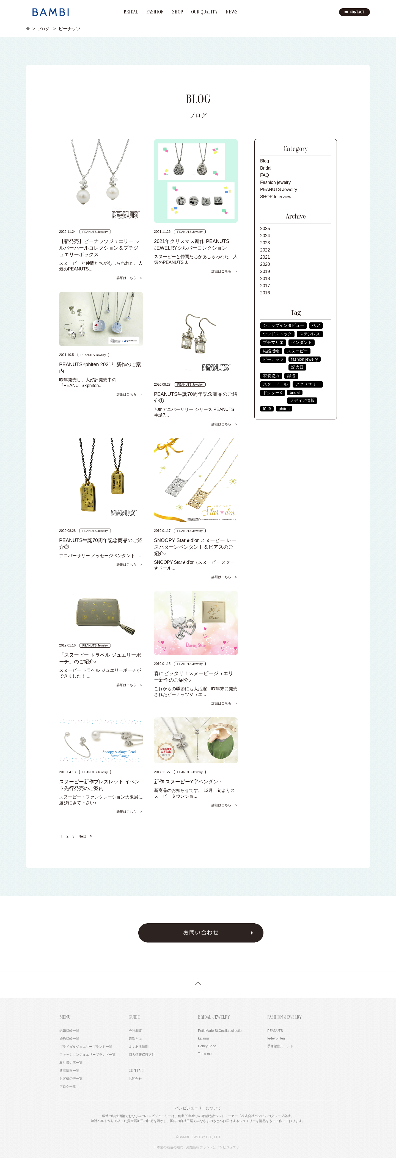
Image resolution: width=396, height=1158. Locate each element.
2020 (265, 264)
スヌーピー (297, 351)
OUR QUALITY (204, 12)
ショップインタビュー (283, 325)
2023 (265, 243)
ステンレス (309, 334)
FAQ (264, 175)
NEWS (232, 12)
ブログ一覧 (67, 1086)
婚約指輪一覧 (69, 1039)
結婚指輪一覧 (69, 1031)
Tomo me (204, 1054)
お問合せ (135, 1078)
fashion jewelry (304, 359)
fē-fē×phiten (276, 1038)
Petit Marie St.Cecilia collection (220, 1031)
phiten (284, 409)
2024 (265, 235)
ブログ (43, 29)
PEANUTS (275, 1031)
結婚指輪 (271, 351)
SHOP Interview (276, 196)
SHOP (177, 12)
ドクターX (272, 393)
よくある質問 (138, 1047)
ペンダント (301, 342)
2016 (265, 293)
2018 (265, 278)
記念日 (297, 367)
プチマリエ (273, 342)
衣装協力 (271, 376)
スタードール (275, 384)
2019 (265, 271)
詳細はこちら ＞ (130, 278)
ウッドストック (277, 334)
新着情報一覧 (69, 1071)
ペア (316, 325)
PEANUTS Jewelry (278, 189)
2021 (265, 257)
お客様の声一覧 (70, 1078)
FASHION (155, 12)
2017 (265, 285)
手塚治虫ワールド (280, 1046)
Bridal (265, 168)
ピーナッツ (273, 359)
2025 (265, 228)
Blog (264, 161)
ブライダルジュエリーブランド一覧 (85, 1047)
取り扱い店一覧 (70, 1063)
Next (86, 836)
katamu (203, 1038)
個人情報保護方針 (142, 1055)
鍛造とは (135, 1039)
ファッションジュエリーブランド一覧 (87, 1055)
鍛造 (291, 376)
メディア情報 (302, 400)
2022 (265, 250)
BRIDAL (131, 12)
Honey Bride (207, 1046)
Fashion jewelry (275, 182)
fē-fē (267, 409)
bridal (295, 392)
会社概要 (135, 1031)
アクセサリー (307, 384)
